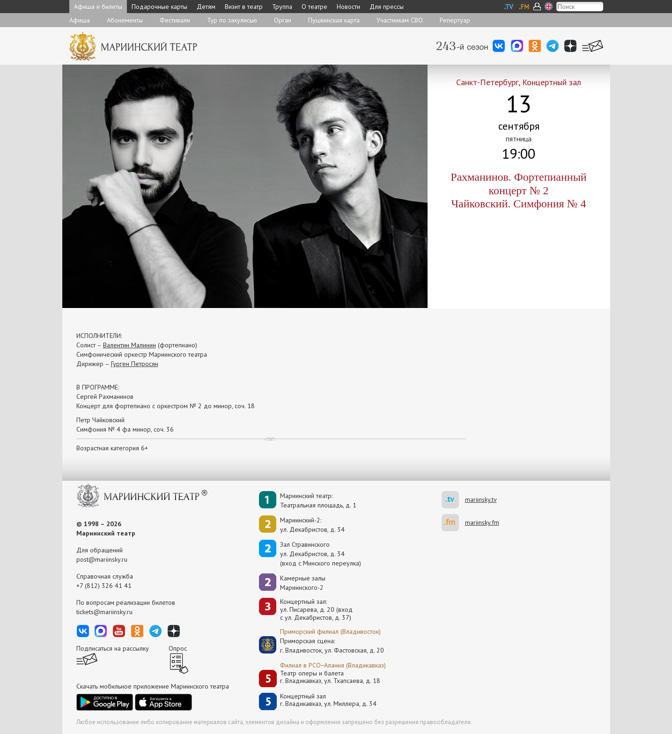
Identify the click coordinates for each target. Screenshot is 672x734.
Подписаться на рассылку (112, 648)
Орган (282, 20)
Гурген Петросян (134, 364)
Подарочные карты (159, 6)
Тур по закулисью (232, 20)
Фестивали (175, 20)
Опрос (178, 648)
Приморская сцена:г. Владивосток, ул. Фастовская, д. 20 (322, 645)
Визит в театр (244, 6)
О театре (314, 6)
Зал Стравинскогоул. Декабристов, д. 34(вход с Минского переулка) (320, 553)
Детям (206, 6)
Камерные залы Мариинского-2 (302, 583)
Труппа (282, 6)
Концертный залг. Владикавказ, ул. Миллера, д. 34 (328, 700)
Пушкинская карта (334, 20)
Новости (348, 6)
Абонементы (125, 20)
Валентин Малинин (129, 345)
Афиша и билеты (98, 6)
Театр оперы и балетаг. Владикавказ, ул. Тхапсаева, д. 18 (330, 677)
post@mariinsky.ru (101, 559)
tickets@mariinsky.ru (104, 612)
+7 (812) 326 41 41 (104, 585)
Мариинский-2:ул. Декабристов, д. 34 (312, 525)
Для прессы (386, 6)
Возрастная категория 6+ (112, 448)
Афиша (79, 20)
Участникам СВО (400, 20)
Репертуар (455, 20)
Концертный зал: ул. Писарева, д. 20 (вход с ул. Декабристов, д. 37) (316, 609)
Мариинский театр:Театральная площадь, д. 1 (318, 500)
